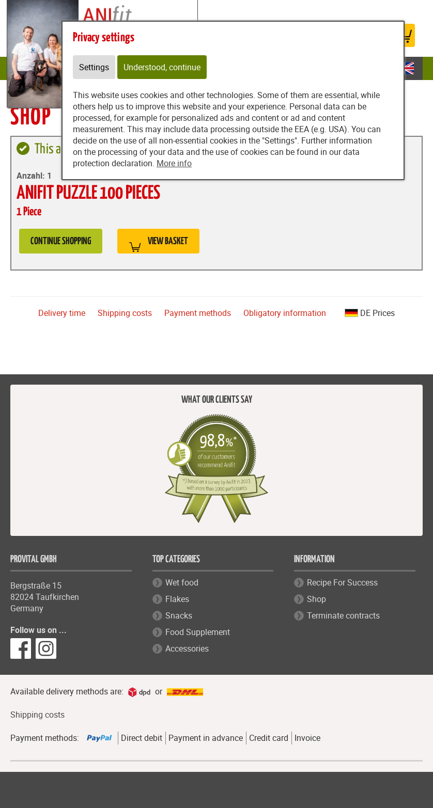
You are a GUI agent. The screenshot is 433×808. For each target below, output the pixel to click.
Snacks (178, 615)
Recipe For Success (342, 582)
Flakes (177, 599)
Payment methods (197, 313)
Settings (94, 67)
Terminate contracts (343, 615)
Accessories (187, 648)
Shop (316, 599)
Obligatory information (284, 313)
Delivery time (61, 313)
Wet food (181, 582)
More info (174, 163)
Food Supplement (197, 632)
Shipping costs (125, 313)
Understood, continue (161, 67)
